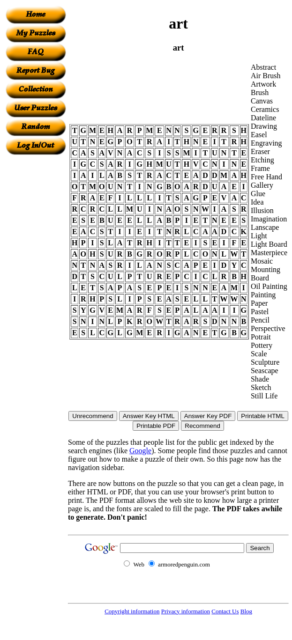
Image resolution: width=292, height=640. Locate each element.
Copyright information (132, 611)
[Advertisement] (35, 295)
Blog (246, 611)
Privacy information (185, 611)
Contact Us (225, 611)
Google (140, 451)
